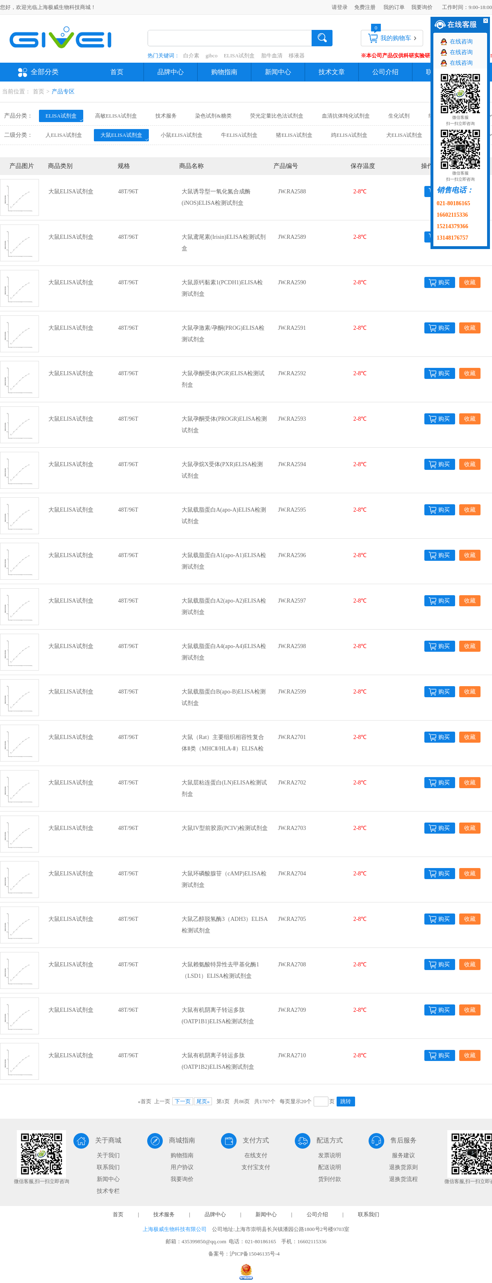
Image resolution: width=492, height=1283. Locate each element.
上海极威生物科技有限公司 (175, 1229)
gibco (212, 55)
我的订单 (394, 7)
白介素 (191, 55)
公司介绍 (385, 71)
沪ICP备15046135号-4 (255, 1254)
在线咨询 (461, 42)
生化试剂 (399, 116)
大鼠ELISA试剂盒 (121, 135)
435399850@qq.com (204, 1241)
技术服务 (166, 116)
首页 (116, 71)
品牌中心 (170, 71)
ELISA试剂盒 (239, 55)
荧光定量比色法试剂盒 (276, 116)
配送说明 (329, 1167)
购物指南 (224, 71)
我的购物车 (395, 38)
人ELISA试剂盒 (64, 135)
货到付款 (329, 1179)
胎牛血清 (271, 55)
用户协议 (182, 1167)
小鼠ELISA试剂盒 (182, 135)
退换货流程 (403, 1179)
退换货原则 (403, 1167)
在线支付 (255, 1155)
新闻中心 (278, 71)
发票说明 (329, 1155)
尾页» (203, 1101)
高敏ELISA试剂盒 (116, 116)
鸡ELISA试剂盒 (349, 135)
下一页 (183, 1101)
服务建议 (403, 1155)
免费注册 (365, 7)
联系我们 (108, 1167)
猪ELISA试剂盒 (294, 135)
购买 (444, 282)
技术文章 (332, 71)
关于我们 (108, 1155)
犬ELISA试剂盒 (404, 135)
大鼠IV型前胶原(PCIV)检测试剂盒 (225, 828)
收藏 (470, 282)
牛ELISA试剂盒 (239, 135)
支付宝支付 (255, 1167)
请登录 (340, 7)
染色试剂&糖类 (213, 116)
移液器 (297, 55)
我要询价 (422, 7)
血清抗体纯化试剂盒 (346, 116)
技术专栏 (108, 1191)
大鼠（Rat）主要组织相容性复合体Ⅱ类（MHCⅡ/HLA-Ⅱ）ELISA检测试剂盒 (223, 748)
